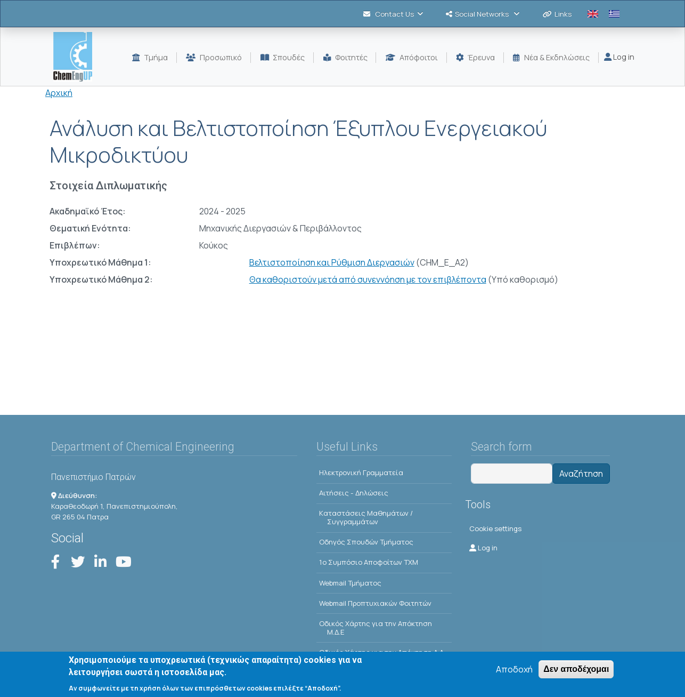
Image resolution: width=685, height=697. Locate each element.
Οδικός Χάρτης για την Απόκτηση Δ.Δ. (382, 652)
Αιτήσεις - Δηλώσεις (353, 493)
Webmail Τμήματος (350, 583)
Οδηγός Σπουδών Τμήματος (366, 542)
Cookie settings (495, 528)
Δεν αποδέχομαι (576, 672)
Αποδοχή (514, 673)
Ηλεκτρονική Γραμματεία (361, 472)
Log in (619, 57)
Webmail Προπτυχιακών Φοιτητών (375, 603)
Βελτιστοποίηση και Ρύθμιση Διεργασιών (331, 262)
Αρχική (58, 93)
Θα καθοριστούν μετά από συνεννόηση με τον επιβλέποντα (367, 279)
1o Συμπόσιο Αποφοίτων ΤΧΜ (368, 562)
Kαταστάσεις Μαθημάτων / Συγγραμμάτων (366, 517)
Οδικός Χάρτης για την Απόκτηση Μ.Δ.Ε (375, 628)
